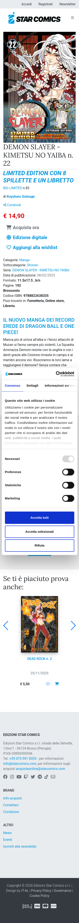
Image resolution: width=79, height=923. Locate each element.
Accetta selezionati (39, 531)
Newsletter (67, 4)
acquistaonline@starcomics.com (40, 769)
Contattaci (11, 805)
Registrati (45, 4)
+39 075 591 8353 (22, 759)
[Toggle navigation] (72, 18)
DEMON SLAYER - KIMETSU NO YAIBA (40, 270)
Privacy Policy (41, 891)
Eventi (7, 840)
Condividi (12, 205)
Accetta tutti (39, 517)
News (7, 833)
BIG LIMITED (13, 188)
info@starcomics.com (19, 764)
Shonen (32, 265)
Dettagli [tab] (32, 385)
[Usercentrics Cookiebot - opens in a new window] (56, 374)
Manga (24, 260)
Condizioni (11, 812)
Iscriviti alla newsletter (20, 846)
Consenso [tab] (12, 385)
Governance (62, 891)
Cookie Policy (40, 896)
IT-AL (25, 891)
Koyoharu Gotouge (21, 196)
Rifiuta (39, 545)
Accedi (26, 4)
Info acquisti (12, 798)
